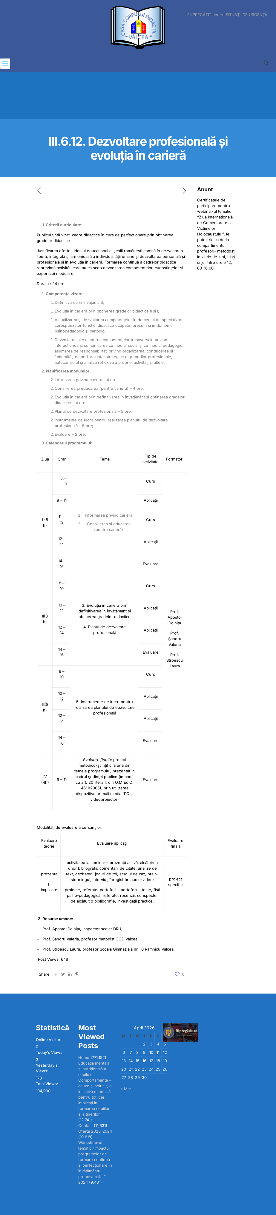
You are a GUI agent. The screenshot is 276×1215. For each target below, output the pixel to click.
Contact (85, 1125)
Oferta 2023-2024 (95, 1131)
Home (83, 1057)
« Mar (125, 1088)
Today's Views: (50, 1052)
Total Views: (47, 1083)
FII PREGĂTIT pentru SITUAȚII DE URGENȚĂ (227, 15)
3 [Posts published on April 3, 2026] (151, 1044)
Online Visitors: (50, 1039)
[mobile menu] (5, 63)
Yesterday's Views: (47, 1068)
